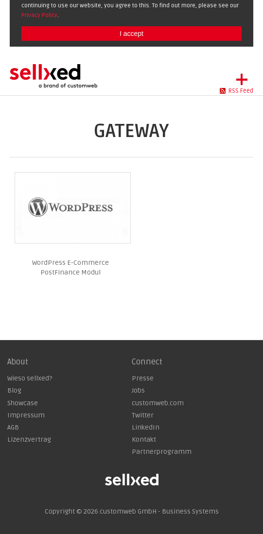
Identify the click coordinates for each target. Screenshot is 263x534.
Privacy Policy (39, 15)
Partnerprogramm (162, 452)
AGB (13, 427)
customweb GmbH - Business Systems (159, 511)
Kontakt (144, 439)
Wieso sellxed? (29, 378)
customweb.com (158, 403)
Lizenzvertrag (29, 439)
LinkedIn (145, 427)
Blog (14, 390)
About (17, 362)
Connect (147, 362)
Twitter (143, 415)
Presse (143, 378)
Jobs (138, 390)
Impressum (26, 415)
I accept (131, 33)
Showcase (22, 403)
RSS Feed (240, 91)
